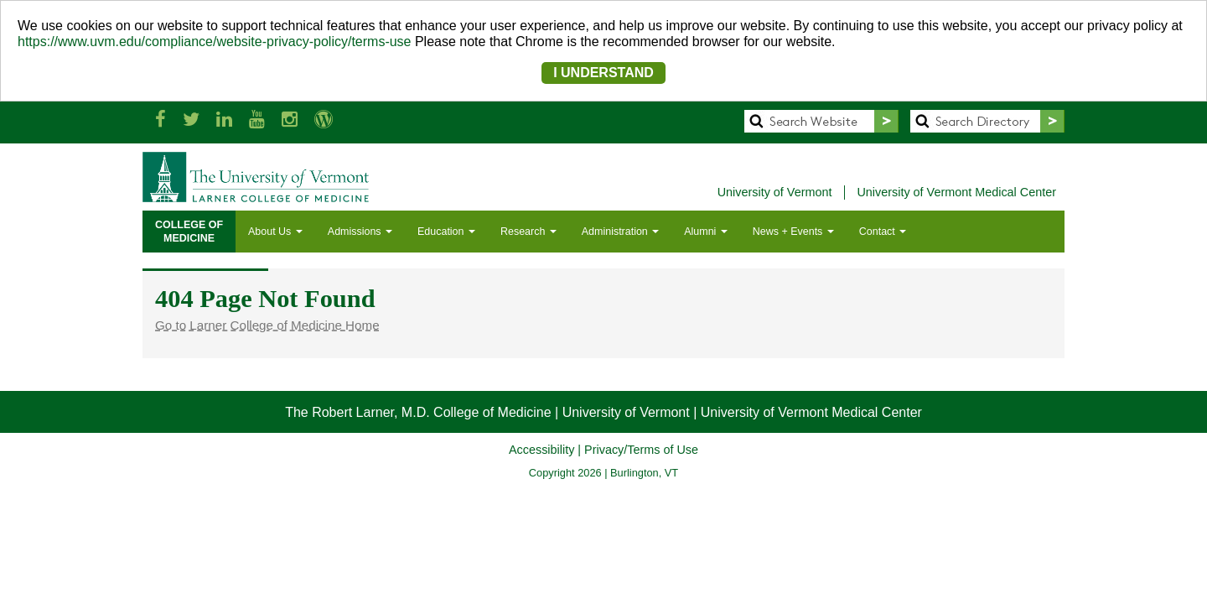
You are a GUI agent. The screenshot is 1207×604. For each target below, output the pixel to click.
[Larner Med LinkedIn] (224, 119)
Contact (882, 231)
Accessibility (541, 449)
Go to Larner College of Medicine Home (267, 325)
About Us (275, 231)
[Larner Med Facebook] (160, 119)
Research (528, 231)
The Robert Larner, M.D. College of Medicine (418, 412)
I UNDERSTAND (603, 72)
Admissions (360, 231)
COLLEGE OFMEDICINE (189, 231)
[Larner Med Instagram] (289, 119)
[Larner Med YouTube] (257, 119)
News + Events (793, 231)
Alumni (706, 231)
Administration (620, 231)
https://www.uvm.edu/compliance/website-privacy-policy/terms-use (215, 41)
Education (446, 231)
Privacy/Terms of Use (641, 449)
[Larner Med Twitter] (191, 119)
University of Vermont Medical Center (956, 192)
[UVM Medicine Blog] (323, 119)
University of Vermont (774, 192)
